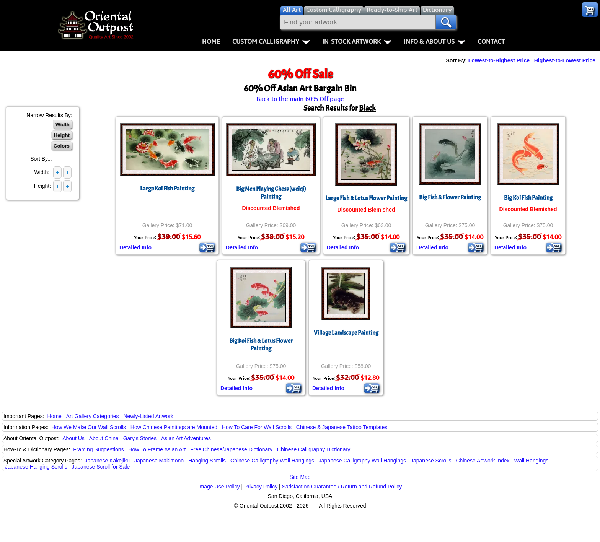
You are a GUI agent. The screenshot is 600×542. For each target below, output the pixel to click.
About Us (73, 438)
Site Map (299, 477)
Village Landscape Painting (346, 333)
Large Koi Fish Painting (167, 188)
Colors (62, 146)
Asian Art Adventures (186, 438)
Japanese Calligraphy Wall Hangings (362, 460)
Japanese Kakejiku (107, 460)
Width (62, 124)
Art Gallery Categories (92, 416)
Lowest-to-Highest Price (499, 60)
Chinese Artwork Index (483, 460)
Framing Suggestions (98, 449)
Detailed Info (135, 247)
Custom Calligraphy (271, 41)
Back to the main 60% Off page (300, 99)
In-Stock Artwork (356, 41)
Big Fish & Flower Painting (450, 197)
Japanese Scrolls (431, 460)
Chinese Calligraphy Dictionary (313, 449)
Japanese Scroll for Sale (101, 467)
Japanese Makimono (159, 460)
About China (104, 438)
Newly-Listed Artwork (148, 416)
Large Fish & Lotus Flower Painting (366, 198)
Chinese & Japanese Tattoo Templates (341, 427)
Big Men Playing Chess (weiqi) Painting (271, 192)
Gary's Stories (140, 438)
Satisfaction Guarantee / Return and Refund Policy (342, 486)
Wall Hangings (531, 460)
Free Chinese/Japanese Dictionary (231, 449)
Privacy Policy (260, 486)
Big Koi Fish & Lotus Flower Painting (261, 344)
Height (62, 135)
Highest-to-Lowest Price (564, 60)
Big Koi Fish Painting (528, 198)
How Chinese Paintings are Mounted (173, 427)
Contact (491, 41)
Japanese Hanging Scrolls (36, 467)
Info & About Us (434, 41)
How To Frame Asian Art (157, 449)
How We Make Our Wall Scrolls (88, 427)
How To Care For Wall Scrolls (257, 427)
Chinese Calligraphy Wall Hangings (272, 460)
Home (211, 41)
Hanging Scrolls (207, 460)
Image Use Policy (219, 486)
